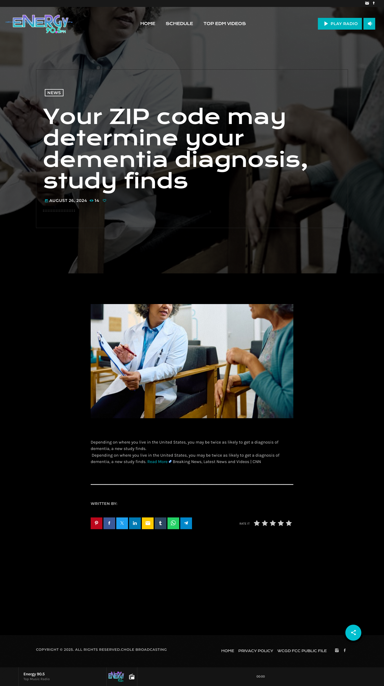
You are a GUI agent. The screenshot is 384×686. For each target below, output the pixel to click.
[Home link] (39, 24)
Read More (157, 461)
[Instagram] (367, 3)
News (54, 92)
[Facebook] (374, 3)
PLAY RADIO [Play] (340, 23)
